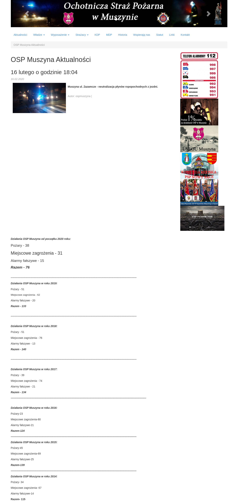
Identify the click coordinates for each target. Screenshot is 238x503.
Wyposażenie (60, 34)
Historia (122, 34)
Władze (39, 34)
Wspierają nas (141, 34)
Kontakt (185, 34)
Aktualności (20, 34)
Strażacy (81, 34)
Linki (172, 34)
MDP (109, 34)
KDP (97, 34)
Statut (159, 34)
